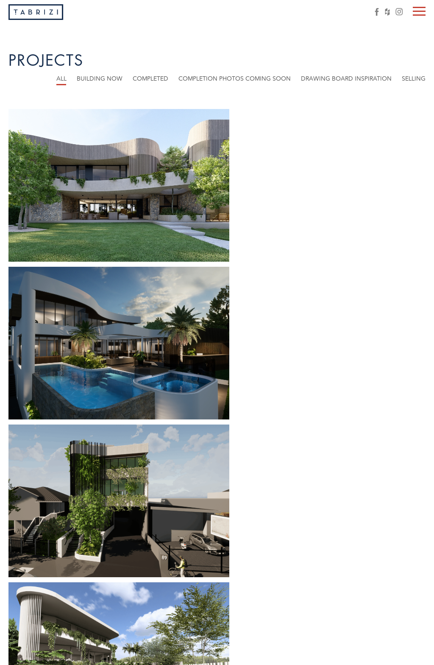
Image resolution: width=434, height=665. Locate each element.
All (61, 78)
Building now (99, 78)
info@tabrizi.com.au (350, 653)
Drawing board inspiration (346, 78)
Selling (414, 78)
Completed (150, 78)
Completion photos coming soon (234, 78)
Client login (406, 653)
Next (265, 611)
